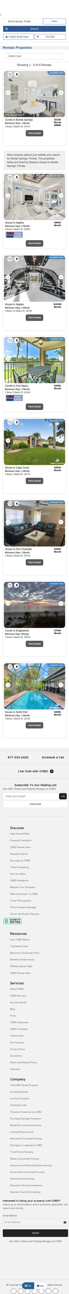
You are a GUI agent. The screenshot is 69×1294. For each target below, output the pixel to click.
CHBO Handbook (19, 880)
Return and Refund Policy (23, 1062)
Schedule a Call (53, 757)
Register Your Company (22, 887)
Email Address (10, 1215)
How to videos (18, 873)
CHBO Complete (18, 1029)
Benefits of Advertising (22, 959)
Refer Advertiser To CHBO (24, 894)
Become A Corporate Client (24, 952)
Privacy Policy (17, 1049)
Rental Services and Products (25, 1125)
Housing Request (19, 1091)
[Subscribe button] (63, 796)
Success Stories (18, 1002)
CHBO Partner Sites (20, 847)
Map (40, 1286)
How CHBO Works (20, 939)
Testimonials (17, 1035)
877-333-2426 (18, 757)
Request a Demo (19, 853)
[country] (23, 21)
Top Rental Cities (19, 946)
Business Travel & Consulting (25, 1192)
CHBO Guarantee (19, 1022)
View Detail (34, 133)
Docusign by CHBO (20, 860)
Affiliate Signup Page (21, 966)
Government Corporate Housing (27, 1172)
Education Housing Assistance (26, 1185)
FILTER (50, 36)
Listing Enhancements (21, 1131)
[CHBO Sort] (34, 56)
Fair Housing (17, 1042)
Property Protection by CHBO (26, 1112)
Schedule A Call (18, 1105)
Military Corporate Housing (24, 1158)
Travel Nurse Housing (21, 1151)
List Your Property (19, 1098)
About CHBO (17, 988)
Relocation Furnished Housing (26, 1138)
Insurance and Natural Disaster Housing (31, 1165)
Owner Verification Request (24, 913)
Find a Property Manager (23, 907)
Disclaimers (16, 1055)
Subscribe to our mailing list (35, 785)
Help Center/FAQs (19, 833)
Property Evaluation (20, 840)
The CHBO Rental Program (24, 1085)
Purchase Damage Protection (25, 1118)
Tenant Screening (19, 867)
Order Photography (20, 900)
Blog (12, 1009)
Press (13, 1015)
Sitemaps (15, 1069)
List (28, 1286)
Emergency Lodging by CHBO (26, 1145)
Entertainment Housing (22, 1178)
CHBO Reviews (18, 995)
